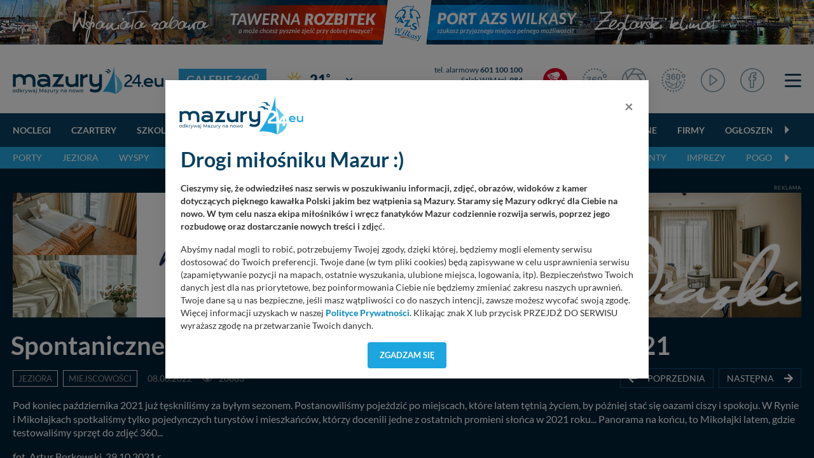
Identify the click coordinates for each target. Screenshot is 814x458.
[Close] (629, 106)
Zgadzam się (407, 355)
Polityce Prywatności (368, 313)
